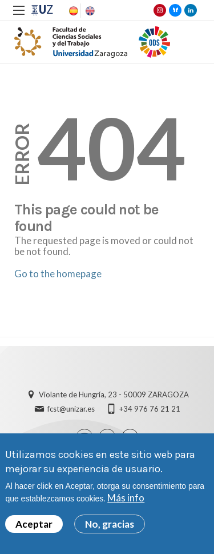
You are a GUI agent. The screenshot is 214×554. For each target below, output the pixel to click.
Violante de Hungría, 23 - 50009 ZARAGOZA (114, 394)
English (89, 11)
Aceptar (34, 528)
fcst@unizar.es (71, 408)
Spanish (72, 11)
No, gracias (109, 528)
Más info (125, 502)
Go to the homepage (58, 274)
